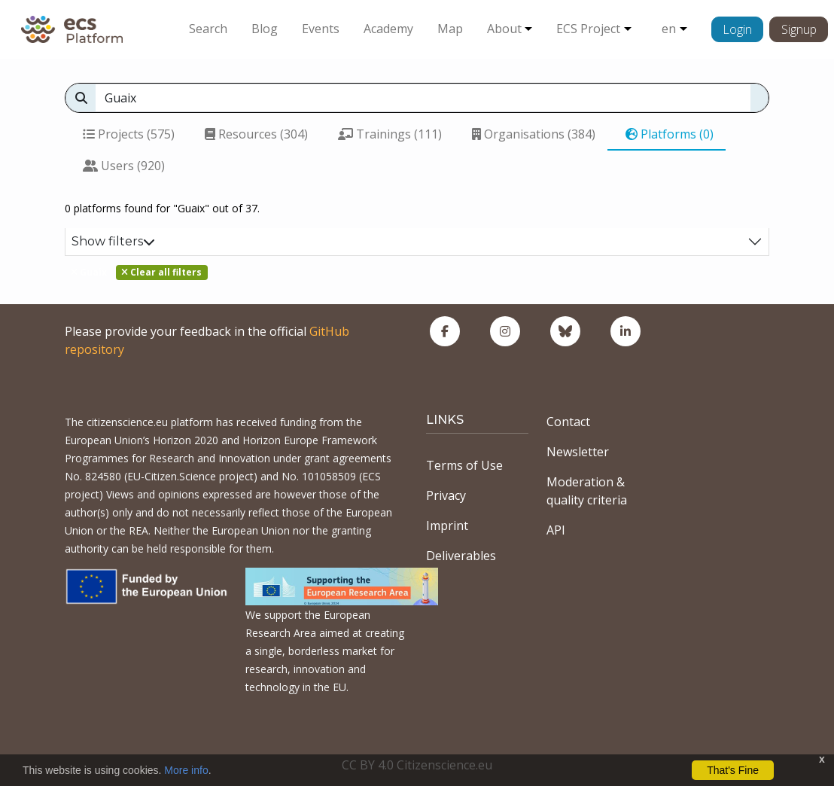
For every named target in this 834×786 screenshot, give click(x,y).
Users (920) (124, 165)
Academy (388, 28)
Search (208, 28)
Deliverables (461, 555)
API (555, 530)
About (504, 28)
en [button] (669, 28)
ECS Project (588, 28)
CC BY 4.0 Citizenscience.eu (417, 765)
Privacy (446, 495)
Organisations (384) (533, 134)
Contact (568, 421)
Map (450, 28)
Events (320, 28)
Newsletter (577, 451)
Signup (799, 29)
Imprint (447, 525)
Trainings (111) (390, 134)
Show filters (113, 241)
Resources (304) (256, 134)
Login (737, 29)
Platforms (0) (670, 134)
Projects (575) (129, 134)
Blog (264, 28)
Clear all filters (161, 272)
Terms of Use (464, 465)
